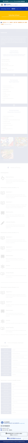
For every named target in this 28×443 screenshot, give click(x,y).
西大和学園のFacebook (14, 438)
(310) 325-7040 (5, 430)
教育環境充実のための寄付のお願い (14, 434)
